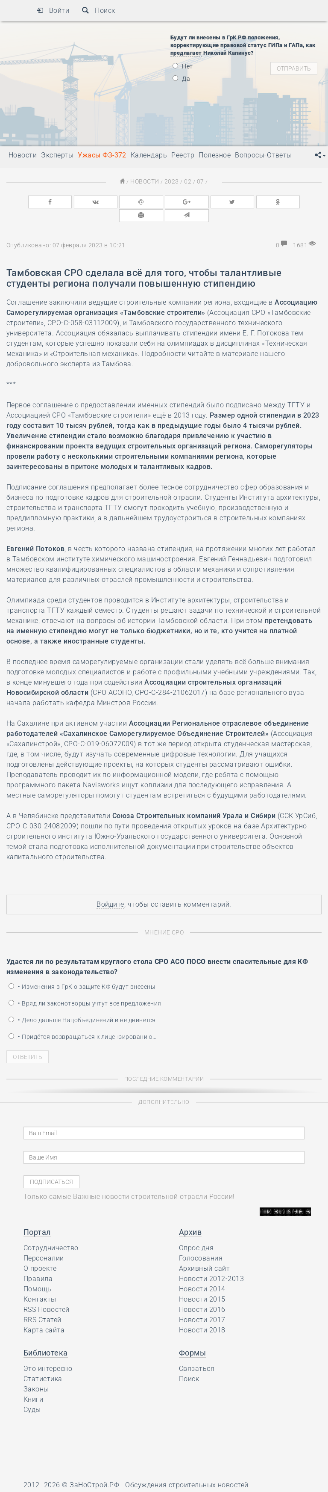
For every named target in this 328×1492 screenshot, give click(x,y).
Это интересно (47, 1353)
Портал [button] (37, 1216)
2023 (171, 181)
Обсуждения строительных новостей (186, 1469)
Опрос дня (196, 1232)
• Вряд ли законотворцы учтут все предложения (85, 987)
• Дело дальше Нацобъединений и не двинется (82, 1004)
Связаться (196, 1353)
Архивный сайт (204, 1253)
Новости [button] (23, 155)
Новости (146, 181)
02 (186, 181)
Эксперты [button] (57, 155)
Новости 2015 (202, 1283)
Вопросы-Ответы (263, 155)
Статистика (42, 1363)
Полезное (215, 155)
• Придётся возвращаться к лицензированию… (82, 1020)
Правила (38, 1263)
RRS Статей (42, 1304)
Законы (36, 1373)
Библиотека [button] (45, 1336)
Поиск (98, 10)
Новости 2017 (202, 1304)
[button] (320, 155)
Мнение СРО (164, 917)
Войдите (110, 889)
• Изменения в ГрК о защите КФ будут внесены (82, 970)
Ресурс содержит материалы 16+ (78, 1482)
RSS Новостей (46, 1294)
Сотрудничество (51, 1232)
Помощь (37, 1273)
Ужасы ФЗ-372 (102, 155)
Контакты (39, 1283)
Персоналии (43, 1242)
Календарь (149, 155)
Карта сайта (43, 1314)
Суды (32, 1394)
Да (181, 78)
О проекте (39, 1253)
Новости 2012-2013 (211, 1263)
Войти (52, 10)
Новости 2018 (202, 1314)
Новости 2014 (202, 1273)
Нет (183, 66)
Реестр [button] (182, 155)
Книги (33, 1383)
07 (198, 181)
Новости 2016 (202, 1294)
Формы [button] (192, 1336)
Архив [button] (190, 1216)
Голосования (201, 1242)
